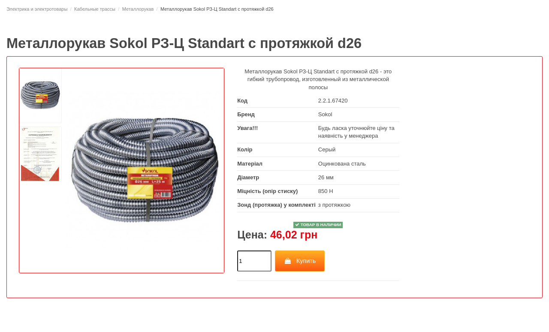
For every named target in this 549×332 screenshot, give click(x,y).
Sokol (325, 114)
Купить (300, 260)
